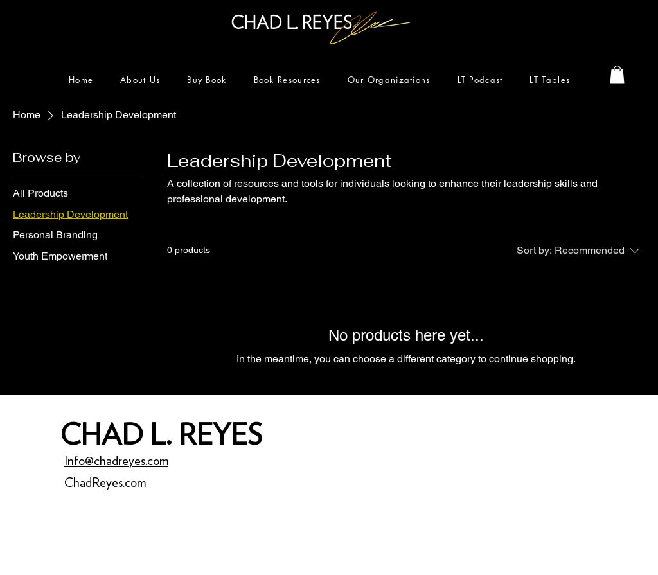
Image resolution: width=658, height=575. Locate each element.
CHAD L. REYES (161, 434)
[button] (617, 74)
